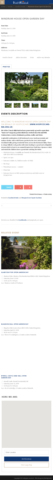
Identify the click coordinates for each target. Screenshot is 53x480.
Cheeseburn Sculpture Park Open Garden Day (50, 205)
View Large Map (26, 465)
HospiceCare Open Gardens (32, 198)
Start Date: (5, 26)
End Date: (4, 33)
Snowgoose (48, 478)
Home (3, 6)
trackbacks (22, 220)
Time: (3, 40)
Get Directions (26, 459)
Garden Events (20, 6)
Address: (4, 47)
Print (32, 57)
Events (10, 6)
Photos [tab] (6, 67)
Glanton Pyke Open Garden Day (15, 272)
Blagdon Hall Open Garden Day (14, 324)
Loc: (2, 283)
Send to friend (7, 57)
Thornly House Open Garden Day (2, 205)
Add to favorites (21, 57)
